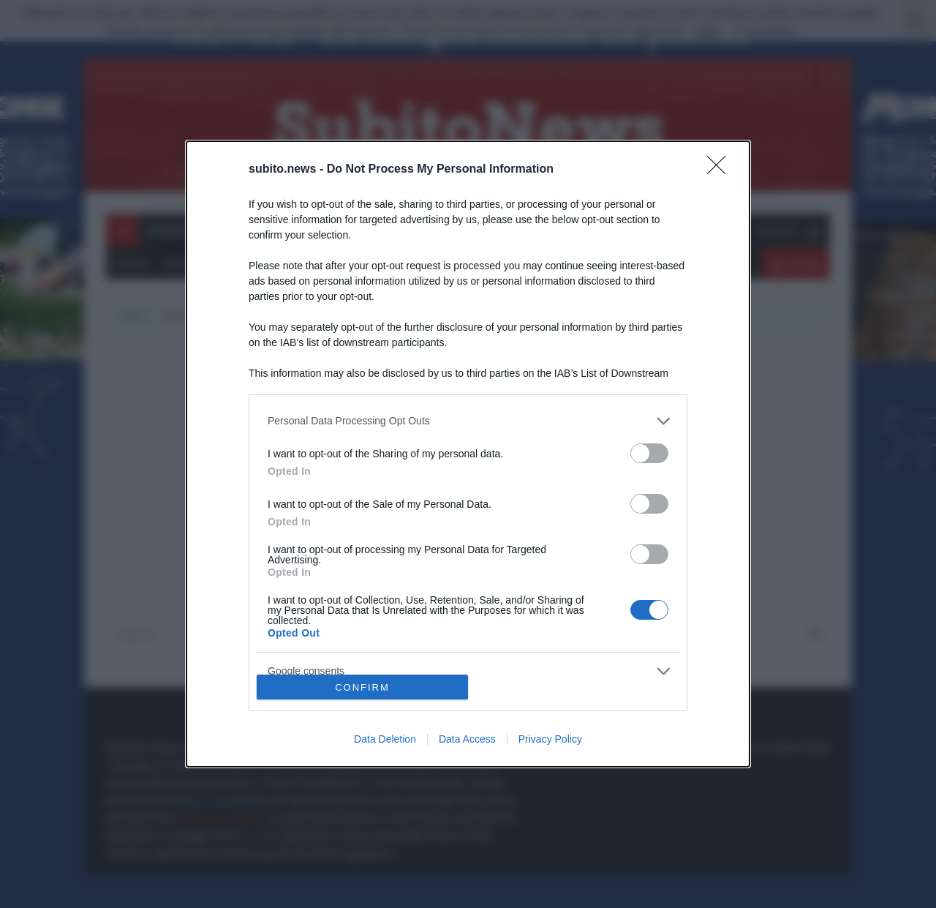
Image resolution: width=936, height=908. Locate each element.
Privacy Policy (550, 739)
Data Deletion (385, 739)
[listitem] (468, 421)
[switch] (649, 453)
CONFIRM (362, 687)
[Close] (721, 170)
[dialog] (468, 454)
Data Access (467, 739)
